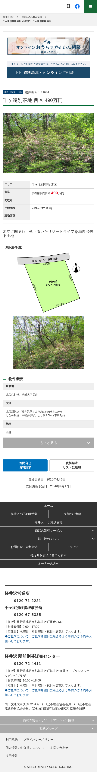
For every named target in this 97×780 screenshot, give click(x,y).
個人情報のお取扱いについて (25, 747)
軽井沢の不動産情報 (32, 17)
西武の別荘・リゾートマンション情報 (48, 720)
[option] (48, 343)
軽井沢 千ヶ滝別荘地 (48, 522)
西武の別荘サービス (48, 530)
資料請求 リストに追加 (72, 465)
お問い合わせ (59, 747)
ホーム (48, 505)
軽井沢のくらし (48, 538)
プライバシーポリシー (38, 739)
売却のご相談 (73, 514)
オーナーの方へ (48, 563)
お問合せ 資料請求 (25, 465)
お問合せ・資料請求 (24, 547)
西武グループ (48, 728)
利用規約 (12, 739)
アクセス (73, 547)
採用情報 (12, 755)
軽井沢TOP (8, 17)
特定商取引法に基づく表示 (48, 555)
